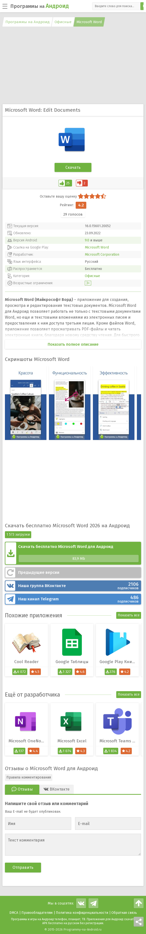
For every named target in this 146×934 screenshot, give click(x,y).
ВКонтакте (78, 585)
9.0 (87, 240)
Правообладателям (37, 913)
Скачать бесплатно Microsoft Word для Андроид (78, 553)
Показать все (129, 615)
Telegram (78, 599)
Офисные (92, 276)
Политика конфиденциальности (82, 913)
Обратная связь (124, 913)
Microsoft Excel (72, 741)
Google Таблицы (72, 661)
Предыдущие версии (38, 572)
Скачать (73, 167)
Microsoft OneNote (27, 741)
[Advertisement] (73, 65)
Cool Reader (26, 661)
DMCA (13, 913)
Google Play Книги (118, 661)
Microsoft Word (97, 247)
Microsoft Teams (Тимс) (119, 741)
